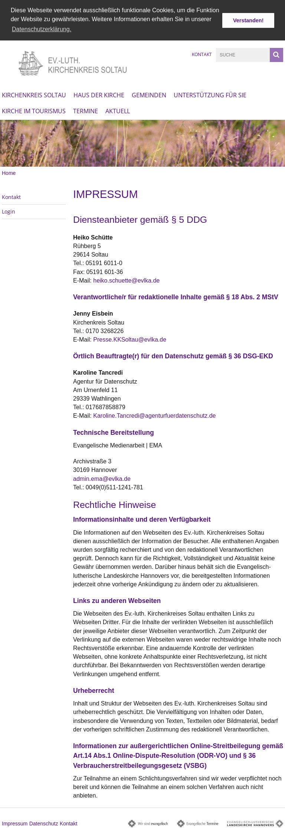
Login (8, 210)
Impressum (14, 823)
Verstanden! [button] (248, 20)
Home (9, 172)
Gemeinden (149, 94)
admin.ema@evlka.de (102, 478)
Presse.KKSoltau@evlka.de (129, 339)
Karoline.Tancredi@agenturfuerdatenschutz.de (154, 415)
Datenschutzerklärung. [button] (41, 29)
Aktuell (117, 110)
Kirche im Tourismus (34, 110)
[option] (142, 142)
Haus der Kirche (98, 94)
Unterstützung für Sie (210, 94)
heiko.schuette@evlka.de (126, 280)
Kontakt (202, 53)
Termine (85, 110)
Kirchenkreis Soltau (34, 94)
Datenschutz (43, 823)
